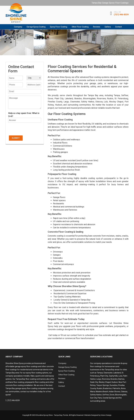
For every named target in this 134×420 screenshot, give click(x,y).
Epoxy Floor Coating (58, 27)
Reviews (96, 27)
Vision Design (106, 415)
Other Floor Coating (80, 27)
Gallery (108, 27)
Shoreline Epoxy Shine (44, 415)
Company (18, 27)
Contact (118, 27)
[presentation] (28, 130)
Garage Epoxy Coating (36, 27)
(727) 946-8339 (121, 14)
